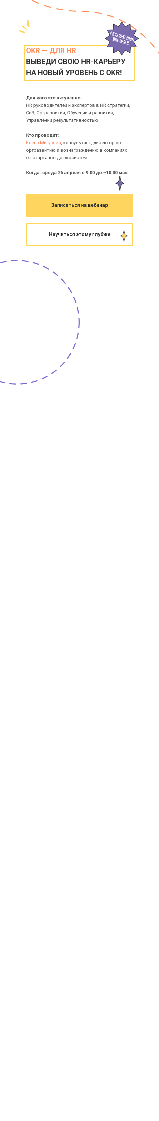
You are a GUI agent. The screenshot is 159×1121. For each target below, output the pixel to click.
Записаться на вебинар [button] (79, 205)
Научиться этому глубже (79, 234)
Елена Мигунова (43, 142)
